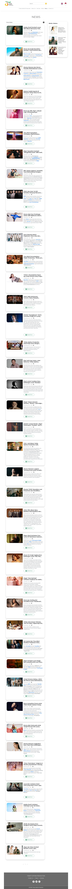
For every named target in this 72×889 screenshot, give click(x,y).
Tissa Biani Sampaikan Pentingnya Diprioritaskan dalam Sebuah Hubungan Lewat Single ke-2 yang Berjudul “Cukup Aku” (33, 133)
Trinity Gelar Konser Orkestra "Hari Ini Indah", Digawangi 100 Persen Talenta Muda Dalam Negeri (33, 622)
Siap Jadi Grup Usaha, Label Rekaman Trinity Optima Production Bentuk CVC (32, 361)
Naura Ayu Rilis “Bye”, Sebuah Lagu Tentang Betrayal (32, 111)
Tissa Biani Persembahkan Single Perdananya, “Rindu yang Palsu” (33, 257)
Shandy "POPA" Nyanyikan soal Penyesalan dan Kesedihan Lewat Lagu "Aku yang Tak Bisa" (33, 490)
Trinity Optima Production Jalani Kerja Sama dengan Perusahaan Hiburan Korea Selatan (31, 342)
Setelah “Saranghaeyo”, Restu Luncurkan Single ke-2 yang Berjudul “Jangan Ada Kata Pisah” (33, 315)
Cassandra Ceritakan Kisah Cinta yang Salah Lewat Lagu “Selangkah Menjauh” (32, 784)
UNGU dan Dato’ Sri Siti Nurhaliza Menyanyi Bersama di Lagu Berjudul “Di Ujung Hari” (33, 192)
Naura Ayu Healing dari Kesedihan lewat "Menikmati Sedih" (32, 600)
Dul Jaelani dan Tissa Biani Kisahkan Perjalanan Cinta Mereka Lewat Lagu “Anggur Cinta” (32, 642)
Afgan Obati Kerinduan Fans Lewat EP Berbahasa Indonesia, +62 (33, 536)
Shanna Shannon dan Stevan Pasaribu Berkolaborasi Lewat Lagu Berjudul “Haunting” (33, 68)
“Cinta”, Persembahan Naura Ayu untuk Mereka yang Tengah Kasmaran (33, 275)
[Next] (27, 864)
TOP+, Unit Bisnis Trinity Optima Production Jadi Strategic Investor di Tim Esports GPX (31, 444)
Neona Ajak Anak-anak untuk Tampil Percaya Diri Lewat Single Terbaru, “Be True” (32, 726)
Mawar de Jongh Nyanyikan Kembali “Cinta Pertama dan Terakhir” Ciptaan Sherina (32, 49)
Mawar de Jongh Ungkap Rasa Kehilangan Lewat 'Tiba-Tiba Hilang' (33, 555)
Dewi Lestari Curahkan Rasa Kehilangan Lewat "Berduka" (32, 382)
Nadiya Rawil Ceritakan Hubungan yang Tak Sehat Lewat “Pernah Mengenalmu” (32, 805)
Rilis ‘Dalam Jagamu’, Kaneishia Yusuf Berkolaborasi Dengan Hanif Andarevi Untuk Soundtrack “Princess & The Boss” (33, 171)
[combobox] (38, 4)
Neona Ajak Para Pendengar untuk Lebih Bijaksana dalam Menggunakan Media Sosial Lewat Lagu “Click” (32, 215)
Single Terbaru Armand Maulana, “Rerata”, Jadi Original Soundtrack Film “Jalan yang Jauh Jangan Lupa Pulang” (33, 402)
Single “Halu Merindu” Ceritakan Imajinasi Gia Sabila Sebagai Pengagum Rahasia (32, 579)
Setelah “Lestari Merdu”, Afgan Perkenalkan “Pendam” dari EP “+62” (33, 424)
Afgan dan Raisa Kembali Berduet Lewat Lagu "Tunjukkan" (31, 847)
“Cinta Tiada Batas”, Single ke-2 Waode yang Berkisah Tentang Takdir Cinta (33, 764)
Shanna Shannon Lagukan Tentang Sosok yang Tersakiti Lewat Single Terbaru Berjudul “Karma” (33, 469)
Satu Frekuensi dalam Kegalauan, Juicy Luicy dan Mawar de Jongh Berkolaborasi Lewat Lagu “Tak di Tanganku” (33, 235)
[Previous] (23, 864)
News (46, 8)
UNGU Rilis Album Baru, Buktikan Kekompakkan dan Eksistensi (32, 510)
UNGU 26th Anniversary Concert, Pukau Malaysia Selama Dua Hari (31, 297)
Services (38, 8)
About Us (33, 8)
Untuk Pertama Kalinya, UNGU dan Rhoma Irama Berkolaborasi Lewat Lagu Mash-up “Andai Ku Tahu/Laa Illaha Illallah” (33, 680)
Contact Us (50, 8)
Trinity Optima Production (10, 3)
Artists (42, 8)
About (36, 878)
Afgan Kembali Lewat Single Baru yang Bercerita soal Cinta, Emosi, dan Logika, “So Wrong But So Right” (33, 661)
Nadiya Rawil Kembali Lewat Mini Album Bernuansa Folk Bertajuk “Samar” (32, 28)
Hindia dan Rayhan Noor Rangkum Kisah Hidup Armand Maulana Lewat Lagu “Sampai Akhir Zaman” (33, 824)
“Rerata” (39, 409)
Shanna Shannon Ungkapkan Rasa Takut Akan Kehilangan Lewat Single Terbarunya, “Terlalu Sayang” (32, 744)
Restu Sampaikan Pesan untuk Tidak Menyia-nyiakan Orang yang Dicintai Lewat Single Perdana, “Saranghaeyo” (33, 704)
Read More (28, 41)
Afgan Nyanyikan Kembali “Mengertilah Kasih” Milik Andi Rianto (33, 151)
